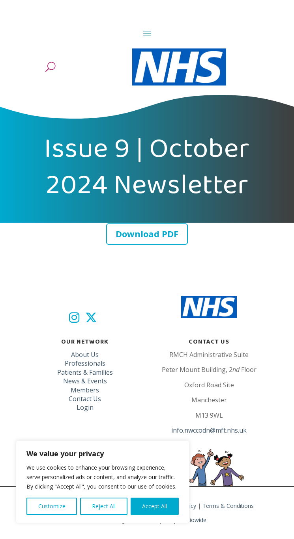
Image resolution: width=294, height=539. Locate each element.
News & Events (85, 381)
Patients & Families (85, 372)
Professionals (85, 363)
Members (85, 390)
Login (85, 407)
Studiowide (192, 520)
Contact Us (85, 398)
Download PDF (147, 234)
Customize (52, 506)
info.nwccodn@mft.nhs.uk (209, 430)
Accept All (154, 506)
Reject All (104, 506)
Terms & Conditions (228, 505)
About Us (85, 354)
